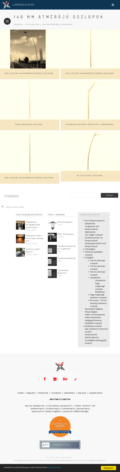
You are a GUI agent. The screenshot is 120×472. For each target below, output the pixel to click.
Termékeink (56, 396)
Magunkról (31, 396)
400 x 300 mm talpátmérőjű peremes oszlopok (29, 178)
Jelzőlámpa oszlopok (93, 326)
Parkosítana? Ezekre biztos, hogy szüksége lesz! (34, 238)
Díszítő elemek (91, 334)
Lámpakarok (95, 277)
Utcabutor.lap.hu (53, 411)
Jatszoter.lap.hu (83, 411)
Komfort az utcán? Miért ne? (33, 250)
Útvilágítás (33, 24)
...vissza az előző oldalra (12, 207)
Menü (6, 19)
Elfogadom (108, 468)
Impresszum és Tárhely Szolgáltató (46, 414)
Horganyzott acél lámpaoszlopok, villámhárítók (92, 229)
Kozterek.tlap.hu (68, 411)
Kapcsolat (82, 396)
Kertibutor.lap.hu (37, 411)
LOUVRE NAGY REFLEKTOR (63, 271)
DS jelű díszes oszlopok (90, 176)
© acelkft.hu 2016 (59, 460)
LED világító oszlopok (94, 235)
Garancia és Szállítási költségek (75, 414)
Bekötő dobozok (92, 337)
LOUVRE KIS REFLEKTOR (67, 258)
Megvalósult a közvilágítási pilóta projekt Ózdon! (33, 224)
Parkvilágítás (90, 249)
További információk (74, 468)
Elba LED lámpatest (65, 222)
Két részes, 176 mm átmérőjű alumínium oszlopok (98, 303)
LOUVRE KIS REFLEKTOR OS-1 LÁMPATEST (67, 247)
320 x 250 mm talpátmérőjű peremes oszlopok (90, 73)
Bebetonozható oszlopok (29, 124)
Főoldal (18, 24)
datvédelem (70, 396)
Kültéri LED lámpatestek (95, 314)
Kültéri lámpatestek (93, 317)
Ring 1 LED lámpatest (66, 234)
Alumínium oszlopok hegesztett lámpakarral (89, 124)
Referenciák (43, 396)
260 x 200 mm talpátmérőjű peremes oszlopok (29, 73)
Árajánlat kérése (96, 396)
